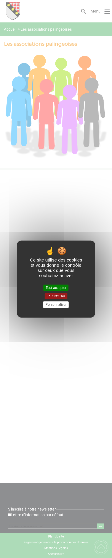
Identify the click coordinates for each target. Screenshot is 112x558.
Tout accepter (56, 288)
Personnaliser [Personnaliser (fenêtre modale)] (56, 304)
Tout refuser (56, 296)
